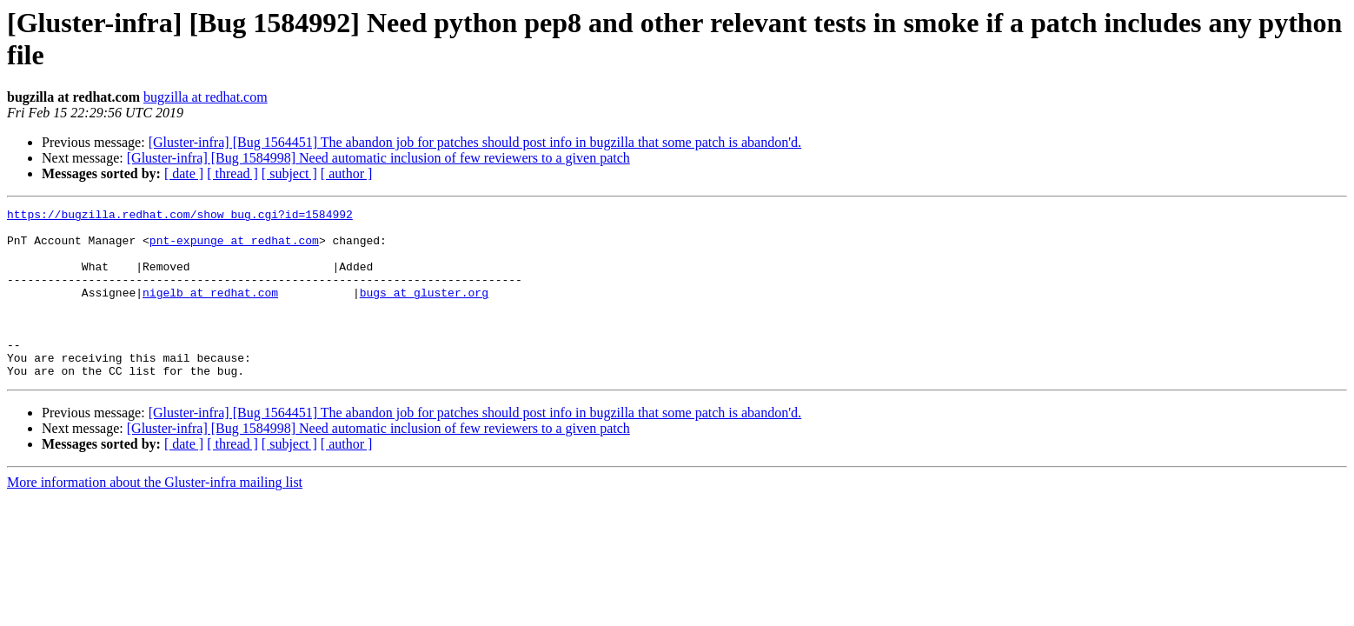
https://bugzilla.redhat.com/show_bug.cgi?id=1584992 (180, 216)
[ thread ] (232, 173)
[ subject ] (289, 173)
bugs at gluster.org (424, 310)
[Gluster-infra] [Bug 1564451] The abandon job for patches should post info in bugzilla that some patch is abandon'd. (475, 142)
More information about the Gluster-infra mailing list (154, 516)
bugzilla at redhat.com (205, 97)
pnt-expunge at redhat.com (234, 248)
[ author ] (347, 173)
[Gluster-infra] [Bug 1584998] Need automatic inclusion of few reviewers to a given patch (378, 157)
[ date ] (183, 173)
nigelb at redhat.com (210, 310)
